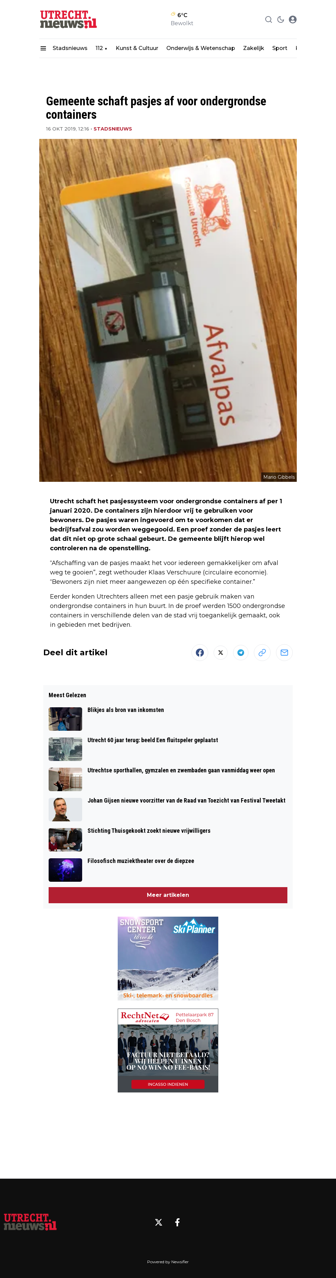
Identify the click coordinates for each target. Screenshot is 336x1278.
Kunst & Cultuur (137, 48)
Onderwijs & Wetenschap (200, 48)
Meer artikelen (168, 895)
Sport (279, 48)
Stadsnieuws (70, 48)
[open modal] (293, 19)
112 (99, 48)
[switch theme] (281, 19)
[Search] (269, 19)
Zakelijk (253, 48)
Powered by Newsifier (168, 1261)
